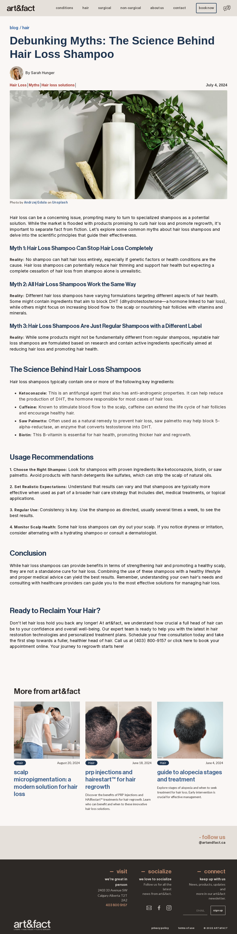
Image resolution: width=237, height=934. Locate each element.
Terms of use (186, 928)
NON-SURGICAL (130, 8)
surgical (104, 8)
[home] (21, 8)
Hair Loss (18, 85)
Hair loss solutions (58, 85)
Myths (34, 85)
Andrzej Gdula (35, 202)
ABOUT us (157, 8)
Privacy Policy (160, 928)
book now (206, 8)
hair (85, 8)
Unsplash (60, 202)
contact (179, 8)
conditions (64, 8)
